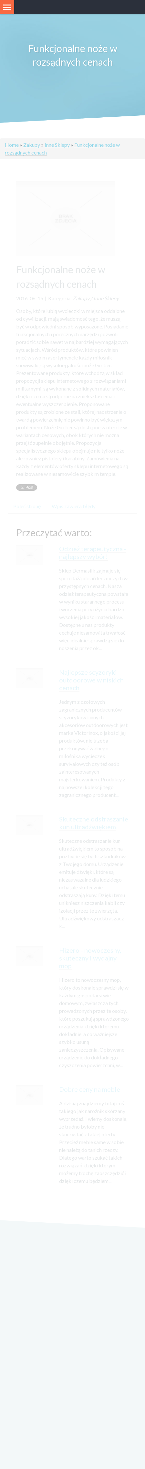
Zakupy (31, 145)
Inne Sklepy (57, 145)
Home (12, 145)
